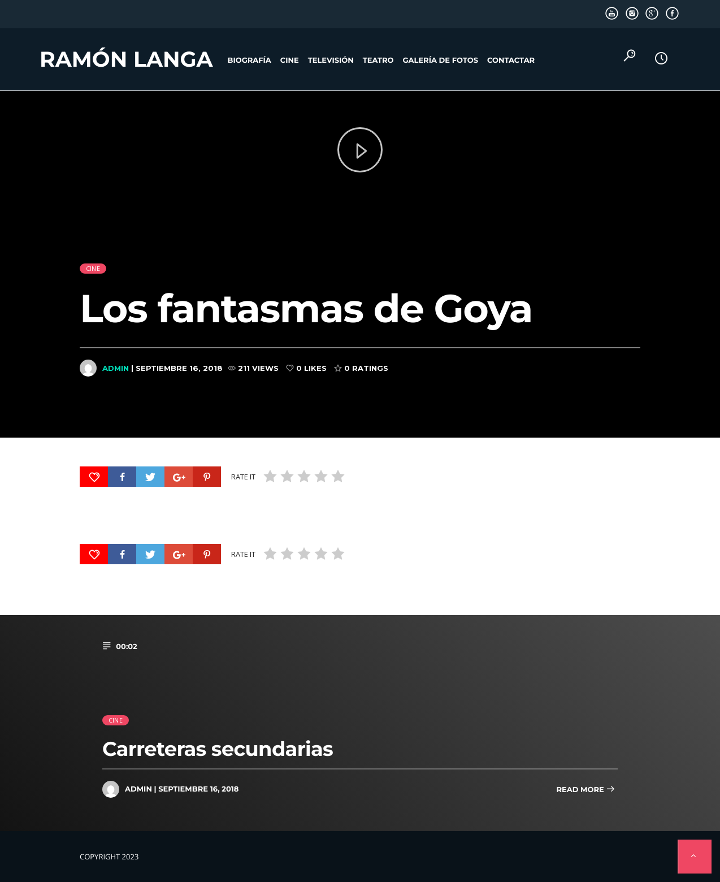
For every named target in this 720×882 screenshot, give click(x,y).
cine (93, 254)
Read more (585, 790)
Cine (289, 60)
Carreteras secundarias (217, 749)
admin (115, 353)
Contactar (511, 60)
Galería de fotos (440, 60)
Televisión (331, 60)
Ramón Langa (126, 59)
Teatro (378, 60)
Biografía (249, 60)
